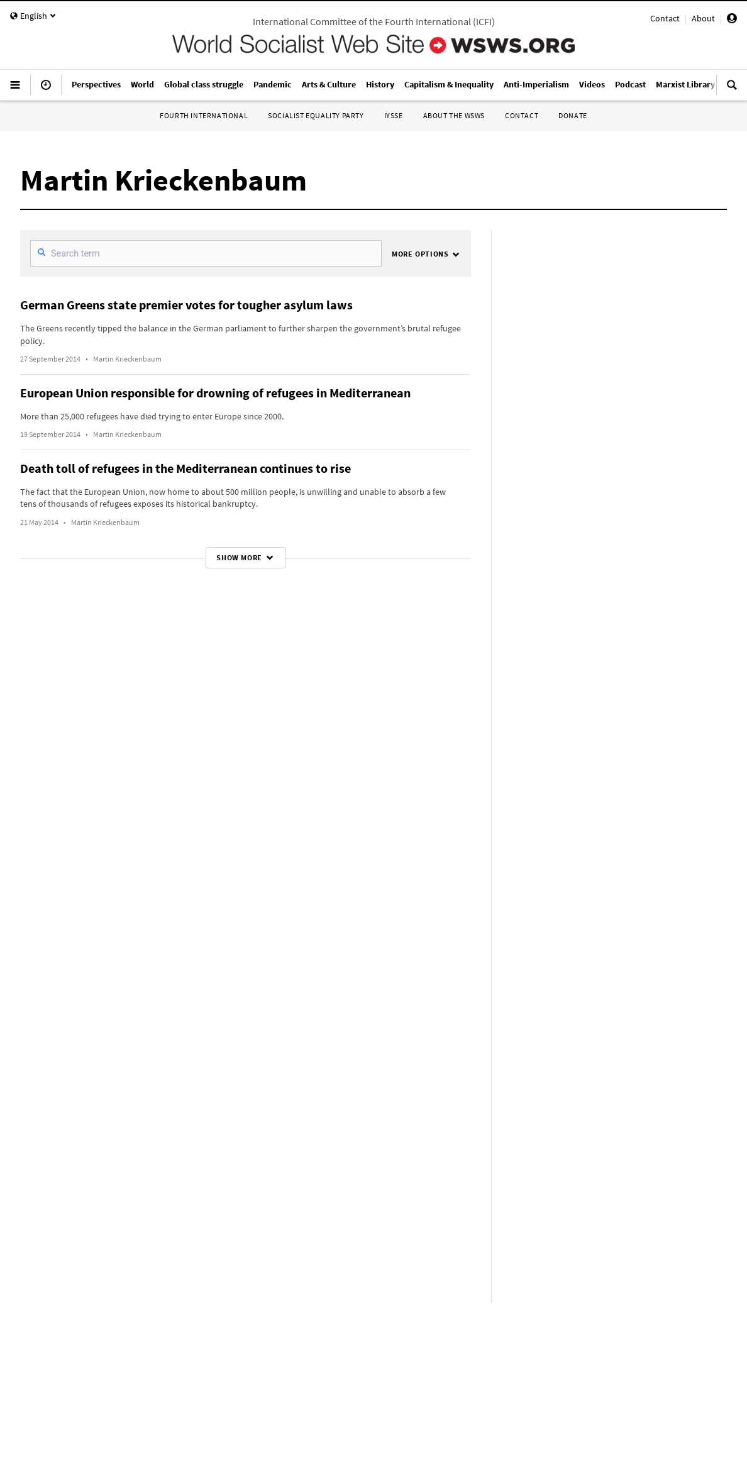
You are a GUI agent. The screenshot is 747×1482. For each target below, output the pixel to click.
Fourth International (204, 115)
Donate (572, 115)
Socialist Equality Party (315, 115)
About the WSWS (454, 115)
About (703, 18)
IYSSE (393, 115)
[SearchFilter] (206, 253)
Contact (665, 18)
